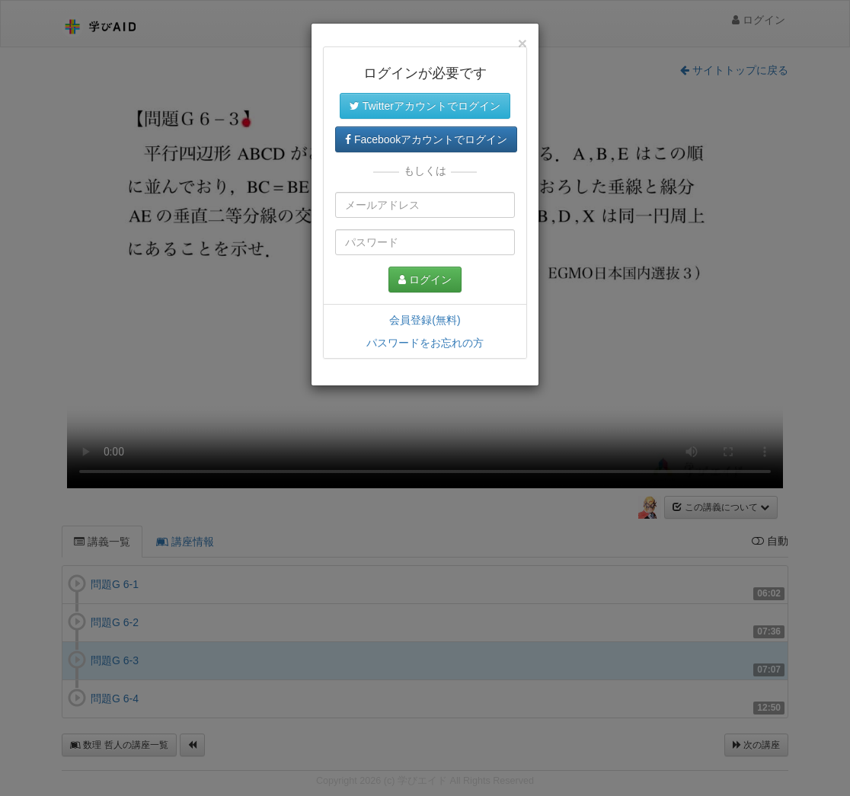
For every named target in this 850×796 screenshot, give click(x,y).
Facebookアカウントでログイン (426, 139)
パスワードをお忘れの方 (425, 343)
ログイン (425, 279)
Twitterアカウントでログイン (425, 106)
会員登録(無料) (424, 320)
